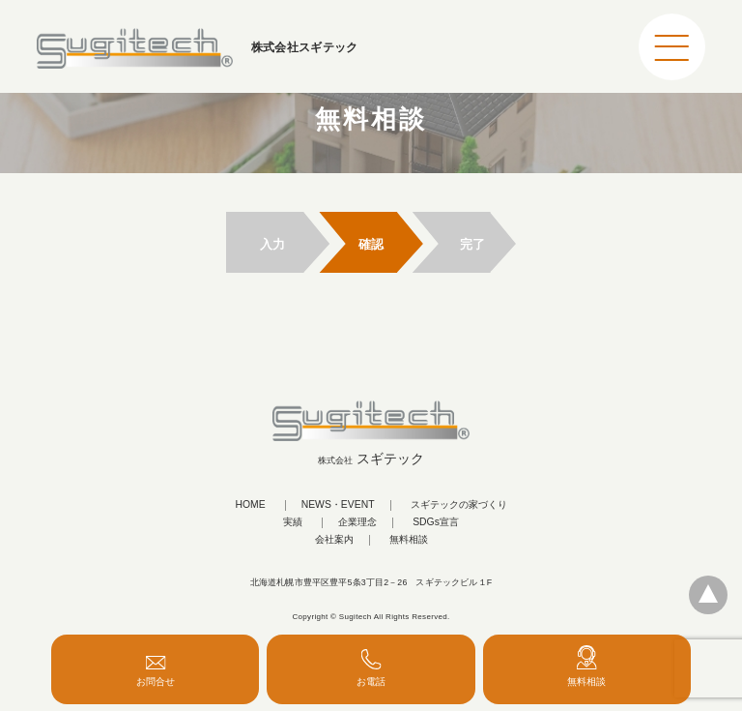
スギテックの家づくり (459, 505)
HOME (250, 505)
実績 (292, 522)
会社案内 (334, 540)
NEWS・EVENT (338, 505)
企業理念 (357, 522)
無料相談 (408, 540)
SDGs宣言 (436, 522)
